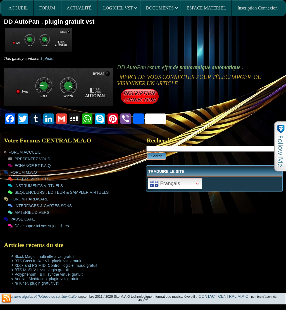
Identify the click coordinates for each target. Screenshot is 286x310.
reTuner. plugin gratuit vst (36, 283)
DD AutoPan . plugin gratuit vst (49, 21)
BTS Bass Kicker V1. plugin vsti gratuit (48, 261)
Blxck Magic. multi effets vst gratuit (44, 256)
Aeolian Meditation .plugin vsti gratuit (46, 279)
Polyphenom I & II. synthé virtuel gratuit (49, 274)
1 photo (47, 58)
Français (165, 183)
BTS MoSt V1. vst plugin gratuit (42, 270)
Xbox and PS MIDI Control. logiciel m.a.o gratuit (56, 265)
